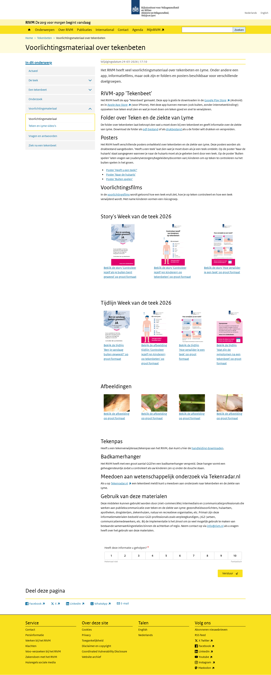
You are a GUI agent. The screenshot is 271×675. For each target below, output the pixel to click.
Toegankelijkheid (93, 640)
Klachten (31, 646)
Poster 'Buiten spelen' (119, 179)
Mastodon (214, 668)
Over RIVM (65, 30)
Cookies (87, 629)
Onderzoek (35, 99)
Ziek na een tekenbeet (42, 145)
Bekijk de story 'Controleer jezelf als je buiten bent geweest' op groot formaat (120, 272)
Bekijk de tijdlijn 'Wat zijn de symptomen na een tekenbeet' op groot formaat (229, 354)
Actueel (33, 71)
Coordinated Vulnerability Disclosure (104, 651)
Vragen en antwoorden (43, 136)
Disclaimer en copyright (96, 646)
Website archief (91, 657)
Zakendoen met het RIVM (41, 657)
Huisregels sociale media (40, 662)
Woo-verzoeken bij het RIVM (43, 651)
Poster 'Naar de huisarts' (121, 174)
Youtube (214, 657)
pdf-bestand (150, 129)
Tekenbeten (44, 38)
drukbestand (174, 129)
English (264, 12)
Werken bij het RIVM (38, 640)
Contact (123, 30)
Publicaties (84, 30)
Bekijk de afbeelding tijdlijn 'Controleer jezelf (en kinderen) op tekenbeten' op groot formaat (154, 354)
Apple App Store (119, 105)
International (105, 30)
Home (29, 30)
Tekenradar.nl (121, 483)
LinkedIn (214, 651)
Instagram (215, 662)
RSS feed (200, 635)
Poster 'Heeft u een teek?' (121, 170)
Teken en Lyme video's (42, 126)
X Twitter (214, 640)
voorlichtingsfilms (118, 194)
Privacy (86, 635)
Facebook (215, 646)
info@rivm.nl (215, 526)
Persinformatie (34, 635)
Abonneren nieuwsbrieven (211, 629)
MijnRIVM (156, 29)
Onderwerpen (45, 30)
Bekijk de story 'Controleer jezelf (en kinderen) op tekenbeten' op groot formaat (172, 272)
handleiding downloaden (207, 448)
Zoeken (239, 30)
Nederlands (251, 12)
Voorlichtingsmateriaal (53, 118)
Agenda (137, 30)
